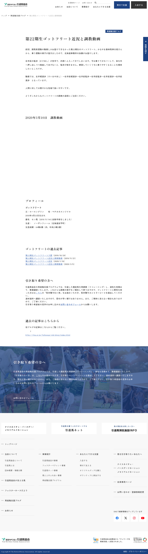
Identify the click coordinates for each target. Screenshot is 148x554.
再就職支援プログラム (52, 480)
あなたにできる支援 (101, 6)
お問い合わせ (87, 3)
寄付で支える (85, 465)
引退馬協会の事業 (50, 460)
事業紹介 (85, 6)
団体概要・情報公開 (13, 470)
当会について (72, 6)
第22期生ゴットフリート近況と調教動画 (44, 258)
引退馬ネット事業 (50, 470)
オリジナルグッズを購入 (90, 470)
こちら (39, 292)
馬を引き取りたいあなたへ (129, 454)
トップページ (11, 444)
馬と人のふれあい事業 (52, 475)
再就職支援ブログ (18, 15)
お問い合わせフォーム (70, 304)
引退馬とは (10, 465)
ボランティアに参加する (90, 475)
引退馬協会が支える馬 (15, 480)
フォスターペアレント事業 (54, 465)
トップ (4, 15)
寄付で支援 (122, 5)
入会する (139, 5)
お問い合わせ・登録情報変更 (130, 492)
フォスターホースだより (16, 490)
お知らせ (59, 6)
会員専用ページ (74, 3)
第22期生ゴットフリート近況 (38, 261)
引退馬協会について (13, 460)
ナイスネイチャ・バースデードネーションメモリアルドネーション (128, 468)
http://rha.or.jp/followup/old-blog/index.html (47, 334)
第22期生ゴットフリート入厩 (38, 255)
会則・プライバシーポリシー (135, 551)
